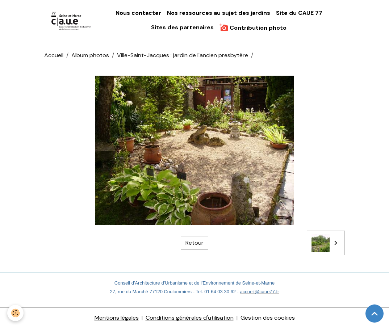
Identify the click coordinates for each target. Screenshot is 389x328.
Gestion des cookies (267, 317)
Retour (194, 243)
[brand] (71, 20)
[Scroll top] (374, 313)
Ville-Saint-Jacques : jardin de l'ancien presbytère (182, 55)
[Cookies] (15, 313)
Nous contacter (138, 13)
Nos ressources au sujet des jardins (218, 13)
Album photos (90, 55)
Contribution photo (252, 27)
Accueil (53, 55)
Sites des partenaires (182, 27)
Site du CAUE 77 (299, 13)
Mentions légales (117, 317)
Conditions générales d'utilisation (190, 317)
